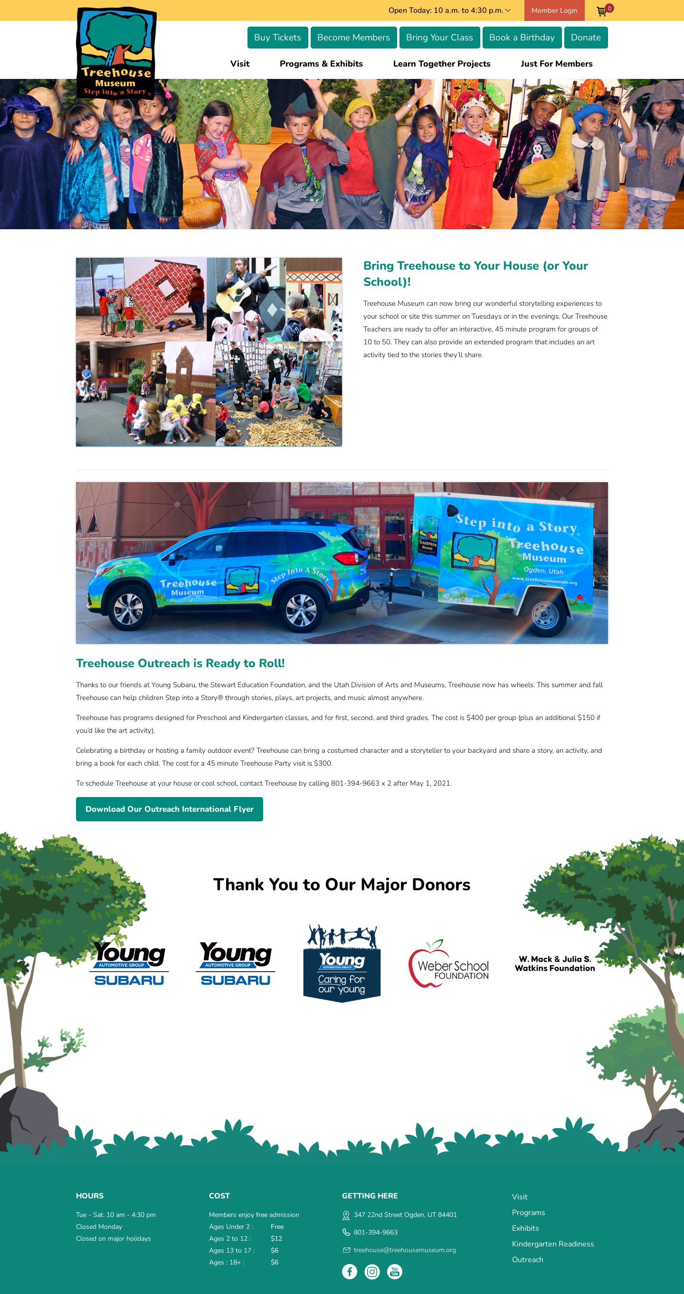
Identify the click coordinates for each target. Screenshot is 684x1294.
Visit (239, 63)
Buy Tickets (277, 37)
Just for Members (557, 63)
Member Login (555, 10)
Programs (528, 1212)
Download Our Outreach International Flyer (170, 809)
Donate (586, 37)
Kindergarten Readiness (553, 1244)
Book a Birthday (522, 37)
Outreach (527, 1260)
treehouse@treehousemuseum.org (405, 1250)
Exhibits (525, 1228)
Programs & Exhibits (321, 63)
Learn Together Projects (442, 63)
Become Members (353, 37)
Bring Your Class (439, 37)
